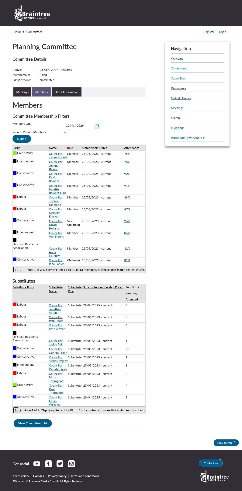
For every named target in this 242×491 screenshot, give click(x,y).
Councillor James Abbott (58, 155)
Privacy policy (57, 476)
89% (127, 197)
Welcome (177, 58)
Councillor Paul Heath (56, 318)
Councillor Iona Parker (56, 261)
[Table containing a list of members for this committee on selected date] (79, 209)
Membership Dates (94, 147)
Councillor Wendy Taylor (58, 367)
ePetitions (177, 127)
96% (127, 221)
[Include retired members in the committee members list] (65, 131)
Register (209, 31)
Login (222, 31)
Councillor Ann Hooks (56, 234)
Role (70, 147)
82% (127, 248)
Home (17, 31)
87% (127, 209)
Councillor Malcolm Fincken (55, 212)
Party (16, 147)
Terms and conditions (85, 476)
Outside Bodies (181, 98)
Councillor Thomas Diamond (55, 200)
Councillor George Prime (58, 350)
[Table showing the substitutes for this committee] (79, 349)
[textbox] (82, 125)
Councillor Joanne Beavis (55, 165)
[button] (97, 125)
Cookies (38, 476)
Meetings (177, 108)
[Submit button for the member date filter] (21, 139)
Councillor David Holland (55, 224)
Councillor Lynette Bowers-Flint (57, 189)
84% (127, 233)
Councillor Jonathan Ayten (55, 308)
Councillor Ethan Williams (55, 400)
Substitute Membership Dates (103, 287)
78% (127, 161)
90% (127, 173)
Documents (178, 88)
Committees (179, 68)
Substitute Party (23, 287)
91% (127, 185)
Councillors (178, 78)
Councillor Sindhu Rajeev (58, 359)
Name (53, 147)
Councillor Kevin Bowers (55, 177)
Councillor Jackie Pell (56, 342)
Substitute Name (56, 289)
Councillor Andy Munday (55, 252)
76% (127, 153)
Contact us (211, 463)
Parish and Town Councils (188, 137)
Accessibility (20, 476)
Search (175, 117)
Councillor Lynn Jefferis (57, 327)
